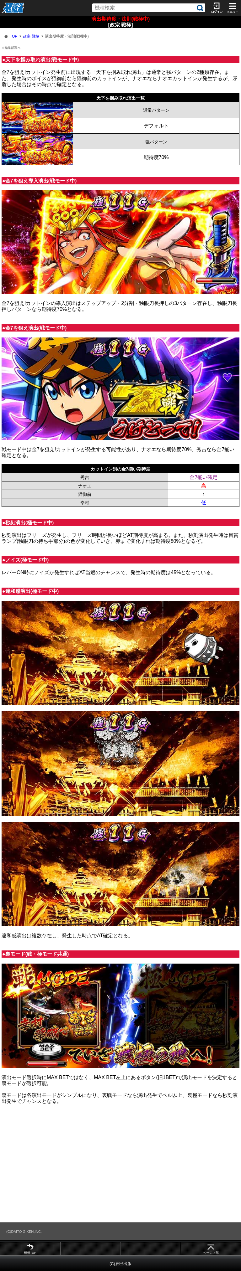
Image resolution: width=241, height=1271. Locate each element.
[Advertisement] (120, 1166)
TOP (13, 36)
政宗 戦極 (31, 36)
